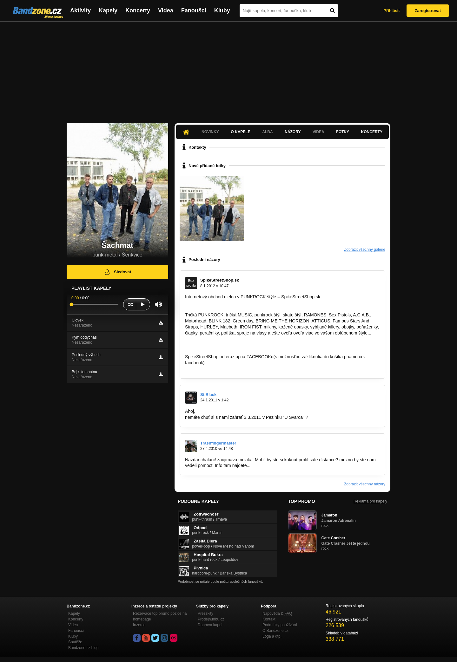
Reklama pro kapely (370, 501)
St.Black (208, 394)
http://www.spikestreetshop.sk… (216, 338)
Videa (165, 10)
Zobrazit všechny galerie (364, 249)
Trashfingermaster (218, 443)
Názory (293, 132)
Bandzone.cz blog (83, 648)
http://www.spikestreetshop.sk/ (215, 302)
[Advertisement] (228, 69)
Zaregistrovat (428, 10)
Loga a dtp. (271, 636)
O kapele (240, 132)
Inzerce (139, 625)
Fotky (342, 132)
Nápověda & (277, 613)
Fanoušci (193, 10)
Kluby (222, 10)
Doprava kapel (210, 625)
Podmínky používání (279, 625)
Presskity (205, 613)
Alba (267, 132)
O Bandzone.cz (275, 630)
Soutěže (75, 642)
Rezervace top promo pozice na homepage (160, 616)
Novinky (210, 132)
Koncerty (137, 10)
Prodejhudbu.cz (211, 619)
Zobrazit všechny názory (364, 484)
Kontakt (268, 619)
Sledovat (117, 272)
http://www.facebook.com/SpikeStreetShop (227, 368)
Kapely (108, 10)
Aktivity (80, 10)
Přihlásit (391, 10)
